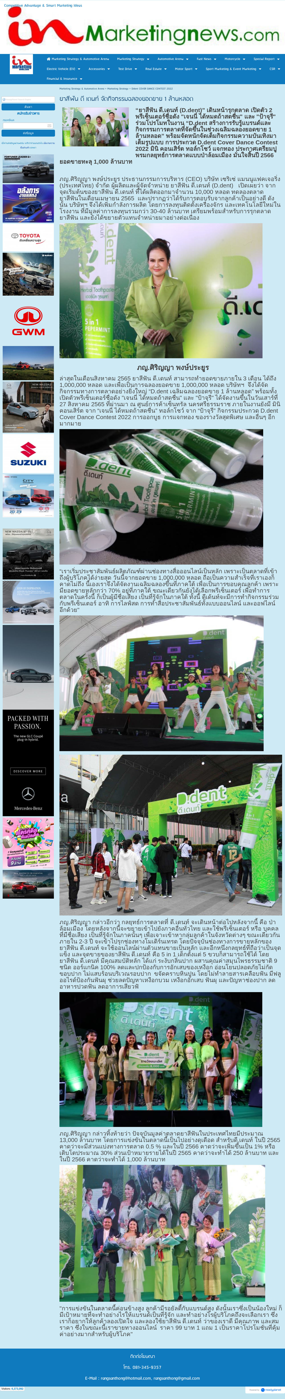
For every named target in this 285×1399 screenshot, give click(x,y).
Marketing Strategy (117, 88)
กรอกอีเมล (8, 120)
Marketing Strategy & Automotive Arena (81, 88)
